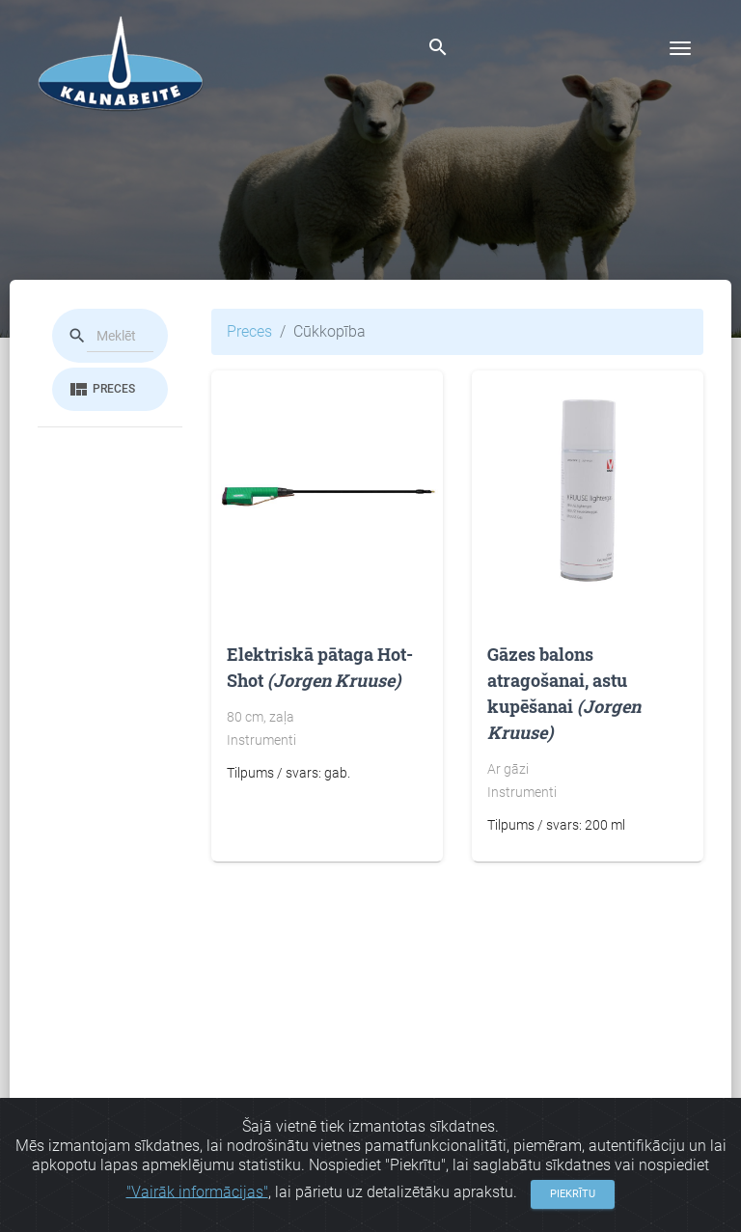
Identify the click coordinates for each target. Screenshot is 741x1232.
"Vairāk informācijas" (197, 1200)
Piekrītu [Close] (572, 1201)
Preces (101, 389)
